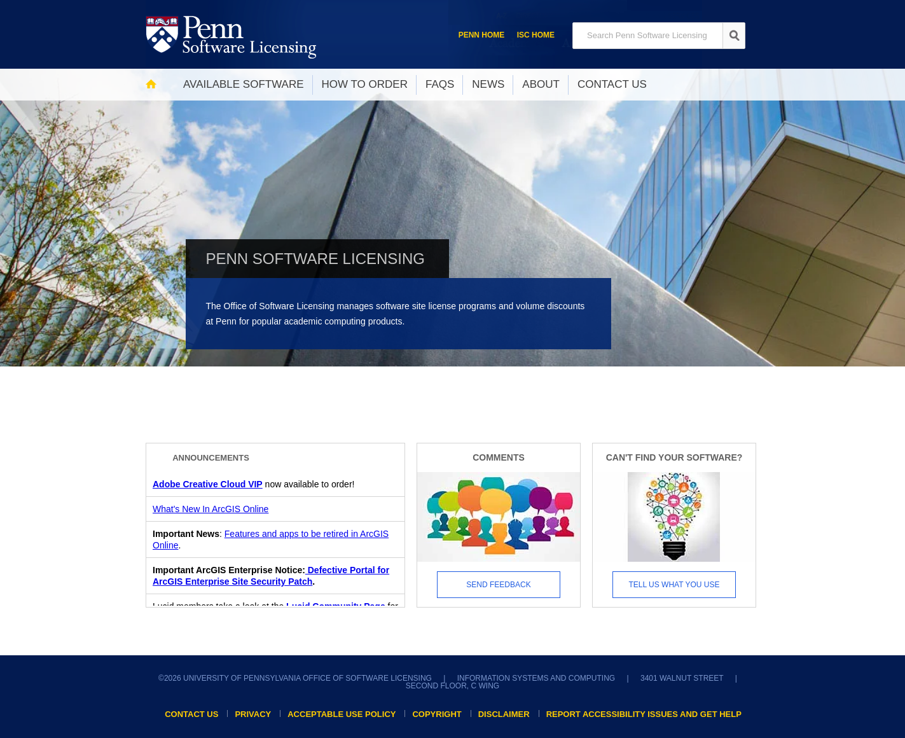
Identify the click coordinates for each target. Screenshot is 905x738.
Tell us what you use (674, 584)
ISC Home (536, 35)
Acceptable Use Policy (341, 714)
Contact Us (191, 714)
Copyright (436, 714)
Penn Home (482, 35)
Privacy (253, 714)
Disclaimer (504, 714)
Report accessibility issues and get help (644, 714)
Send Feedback (498, 584)
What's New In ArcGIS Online (210, 509)
